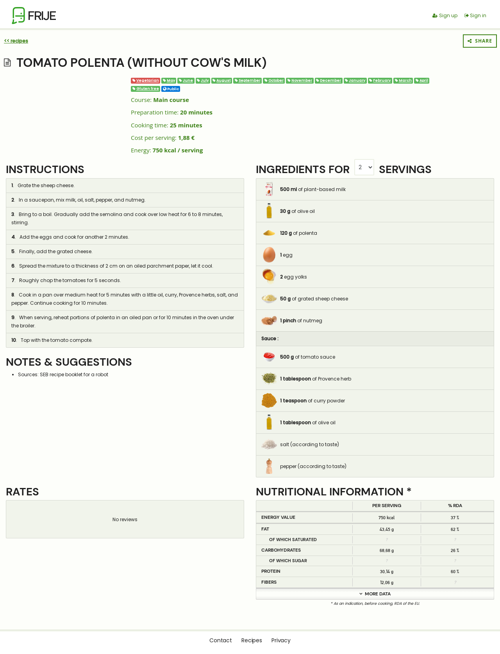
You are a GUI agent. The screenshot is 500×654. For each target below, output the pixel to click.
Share (480, 41)
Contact (220, 640)
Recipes (251, 640)
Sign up (444, 15)
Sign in (475, 15)
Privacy (281, 640)
